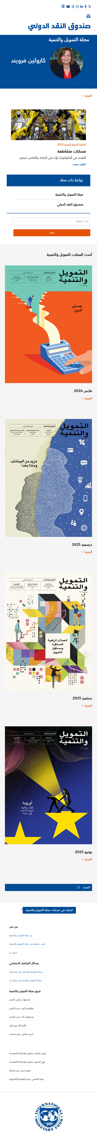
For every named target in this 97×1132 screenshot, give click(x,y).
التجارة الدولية (78, 144)
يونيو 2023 (63, 144)
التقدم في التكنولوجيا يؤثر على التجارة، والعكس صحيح (53, 158)
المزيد (83, 887)
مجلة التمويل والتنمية (69, 194)
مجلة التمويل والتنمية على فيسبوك (25, 972)
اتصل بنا (13, 953)
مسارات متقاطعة (71, 151)
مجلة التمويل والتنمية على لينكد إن (25, 980)
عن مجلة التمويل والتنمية (21, 935)
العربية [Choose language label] (86, 96)
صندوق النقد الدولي (70, 204)
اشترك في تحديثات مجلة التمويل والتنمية (49, 910)
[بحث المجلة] (51, 221)
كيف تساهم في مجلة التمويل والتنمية (27, 944)
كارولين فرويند (79, 164)
